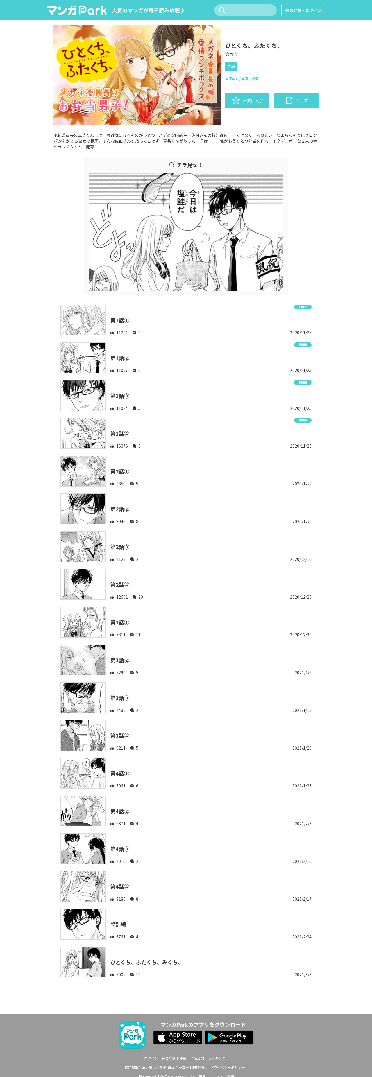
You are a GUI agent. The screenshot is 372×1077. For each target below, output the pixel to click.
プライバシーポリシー (227, 1067)
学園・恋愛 (250, 78)
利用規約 (199, 1067)
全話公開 (197, 1058)
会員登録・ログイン (303, 10)
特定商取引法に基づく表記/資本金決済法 (156, 1067)
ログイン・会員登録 (160, 1058)
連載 (182, 1058)
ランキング (216, 1058)
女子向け (232, 78)
